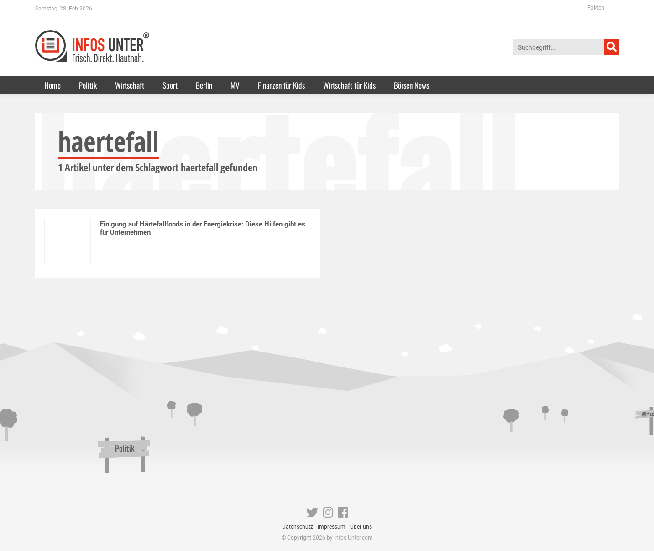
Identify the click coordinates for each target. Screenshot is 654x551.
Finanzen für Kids (281, 85)
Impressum (331, 527)
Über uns (361, 527)
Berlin (204, 85)
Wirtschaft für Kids (349, 85)
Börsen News (411, 85)
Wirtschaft (129, 85)
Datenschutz (297, 527)
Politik (88, 85)
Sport (170, 85)
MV (235, 85)
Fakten (595, 8)
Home (52, 85)
